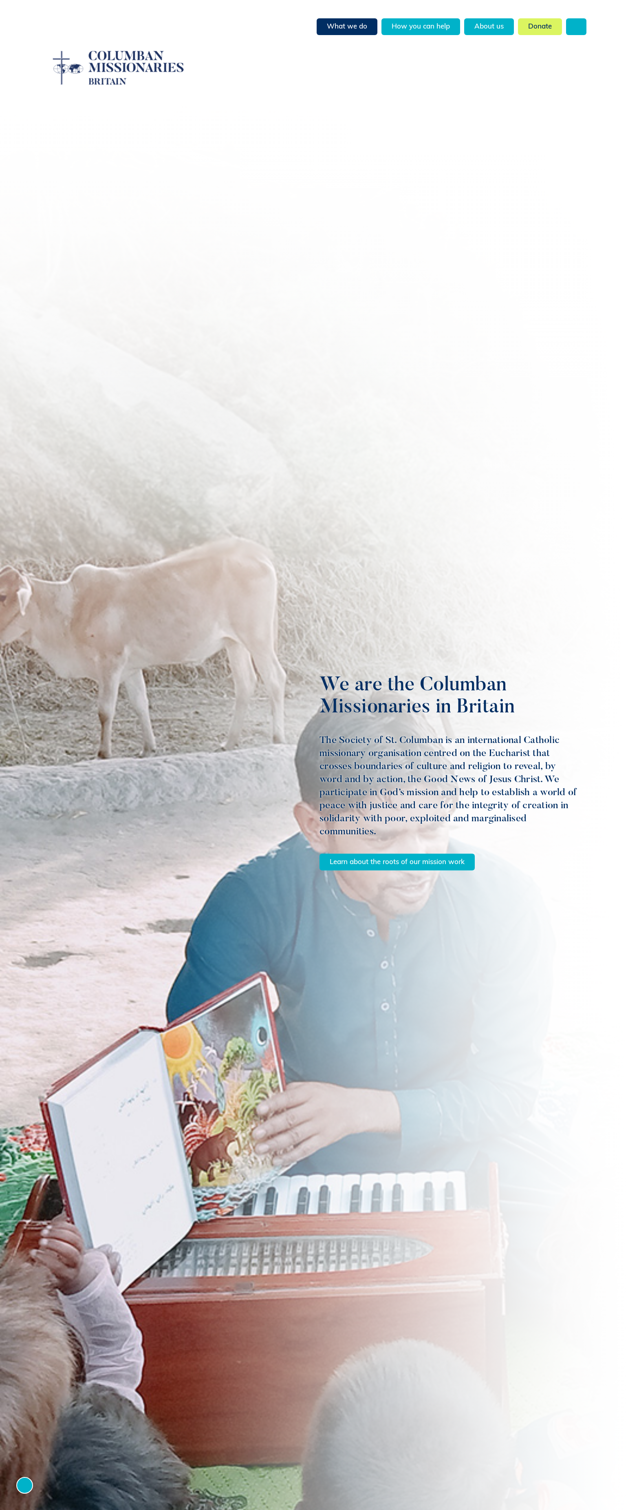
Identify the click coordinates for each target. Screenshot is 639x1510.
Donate (540, 26)
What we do (347, 26)
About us (489, 26)
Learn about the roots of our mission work (397, 861)
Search (576, 26)
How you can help (421, 26)
